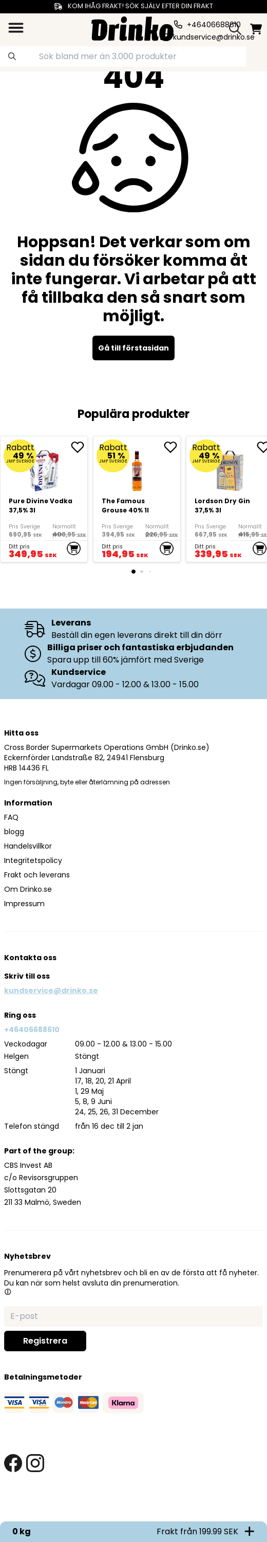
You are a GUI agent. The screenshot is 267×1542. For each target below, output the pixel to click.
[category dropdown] (16, 28)
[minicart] (256, 29)
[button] (7, 1291)
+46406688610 (32, 1029)
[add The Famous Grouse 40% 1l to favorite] (172, 447)
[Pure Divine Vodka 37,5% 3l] (44, 499)
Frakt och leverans (37, 875)
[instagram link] (35, 1463)
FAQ (11, 817)
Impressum (24, 903)
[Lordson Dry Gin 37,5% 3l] (229, 466)
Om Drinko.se (28, 889)
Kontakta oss (30, 957)
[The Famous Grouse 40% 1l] (137, 499)
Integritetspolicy (33, 860)
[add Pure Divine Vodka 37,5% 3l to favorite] (79, 447)
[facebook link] (13, 1463)
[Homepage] (132, 27)
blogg (14, 832)
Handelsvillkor (28, 846)
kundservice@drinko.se (51, 990)
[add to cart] (73, 548)
